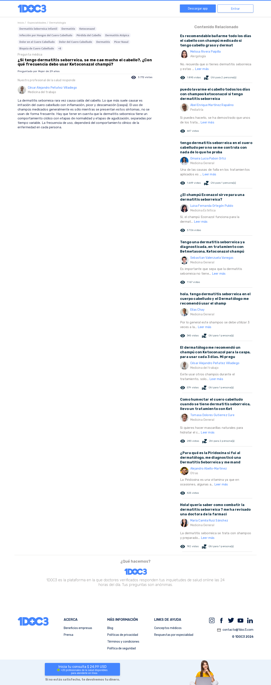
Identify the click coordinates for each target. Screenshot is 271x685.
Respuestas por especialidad (173, 635)
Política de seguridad (121, 648)
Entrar (235, 9)
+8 (59, 48)
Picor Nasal (121, 42)
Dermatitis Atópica (117, 35)
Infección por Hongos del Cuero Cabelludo (45, 35)
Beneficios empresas (78, 628)
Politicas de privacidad (122, 635)
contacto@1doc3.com (235, 630)
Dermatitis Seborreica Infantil (38, 29)
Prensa (68, 635)
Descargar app (198, 8)
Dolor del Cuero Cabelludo (75, 42)
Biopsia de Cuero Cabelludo (36, 48)
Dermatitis (68, 29)
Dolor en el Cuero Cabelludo (37, 42)
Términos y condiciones (123, 641)
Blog (110, 628)
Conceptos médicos (168, 628)
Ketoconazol (87, 29)
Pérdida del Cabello (88, 35)
